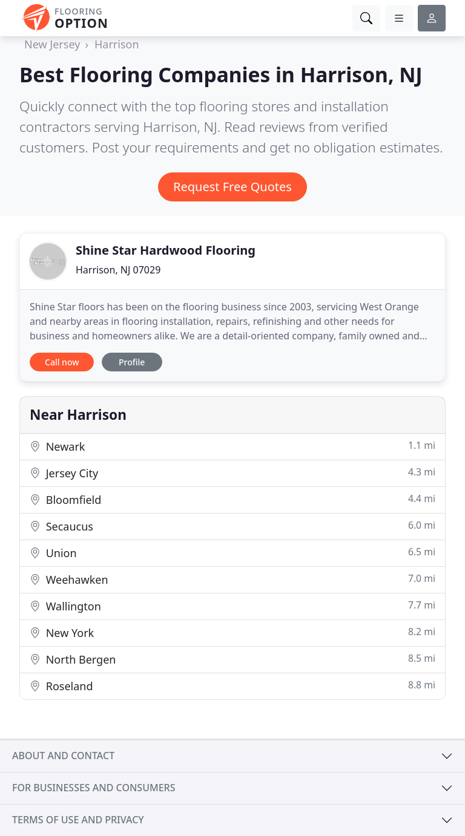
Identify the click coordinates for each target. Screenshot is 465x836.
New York (232, 632)
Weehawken (232, 579)
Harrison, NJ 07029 (118, 269)
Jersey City (232, 472)
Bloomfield (232, 499)
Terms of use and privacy (78, 819)
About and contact (63, 755)
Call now (62, 362)
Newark (232, 446)
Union (232, 552)
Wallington (232, 605)
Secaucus (232, 526)
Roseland (232, 685)
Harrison (116, 44)
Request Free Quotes (232, 186)
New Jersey (52, 44)
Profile (132, 362)
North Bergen (232, 659)
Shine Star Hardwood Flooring (166, 250)
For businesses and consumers (93, 787)
